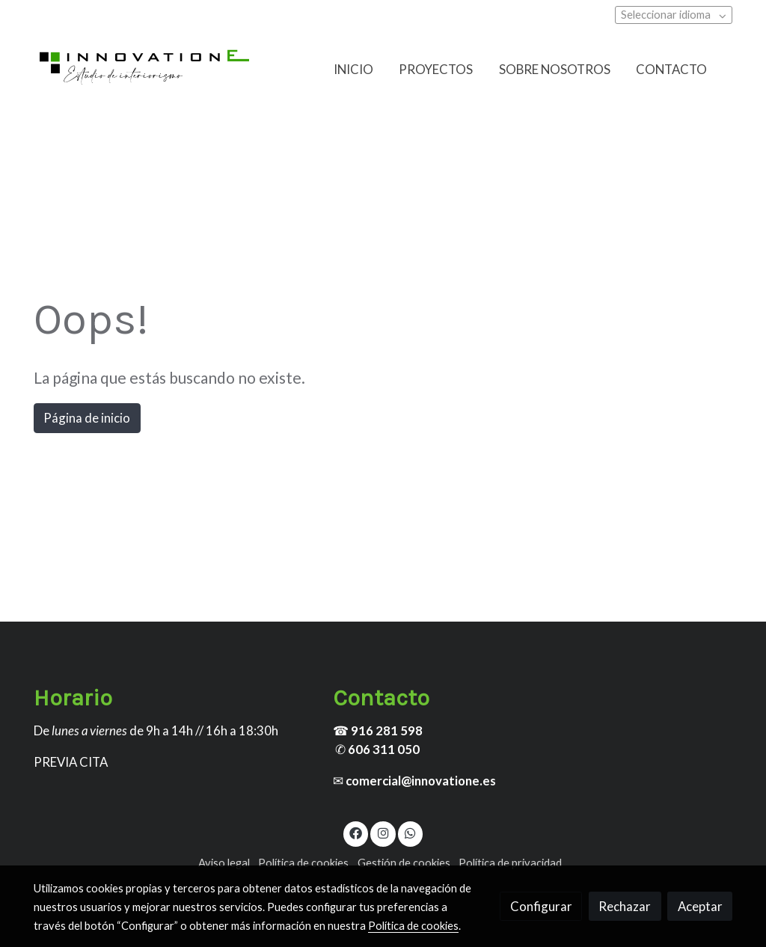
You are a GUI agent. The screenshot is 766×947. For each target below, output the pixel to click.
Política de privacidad (510, 862)
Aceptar (700, 906)
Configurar (541, 906)
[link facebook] (356, 832)
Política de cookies (303, 862)
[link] (144, 69)
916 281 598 (387, 730)
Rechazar (624, 906)
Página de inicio (86, 418)
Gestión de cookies (404, 862)
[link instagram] (383, 832)
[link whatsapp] (411, 832)
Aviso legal (224, 862)
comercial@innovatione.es (421, 780)
